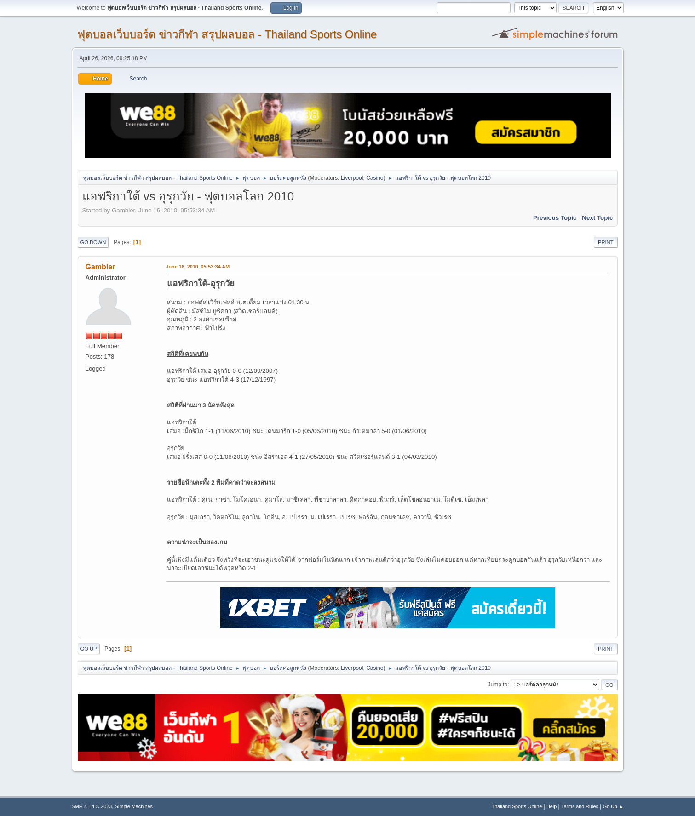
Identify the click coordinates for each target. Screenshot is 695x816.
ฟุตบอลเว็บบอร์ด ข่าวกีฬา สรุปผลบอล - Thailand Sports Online (227, 34)
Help (551, 806)
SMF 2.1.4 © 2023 (92, 806)
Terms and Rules (579, 806)
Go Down (93, 242)
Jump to (498, 684)
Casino (374, 178)
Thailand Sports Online (517, 806)
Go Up (88, 648)
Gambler (100, 267)
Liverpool (352, 178)
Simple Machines (134, 806)
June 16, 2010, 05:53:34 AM (198, 266)
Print (606, 242)
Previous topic (555, 217)
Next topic (597, 217)
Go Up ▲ (613, 806)
